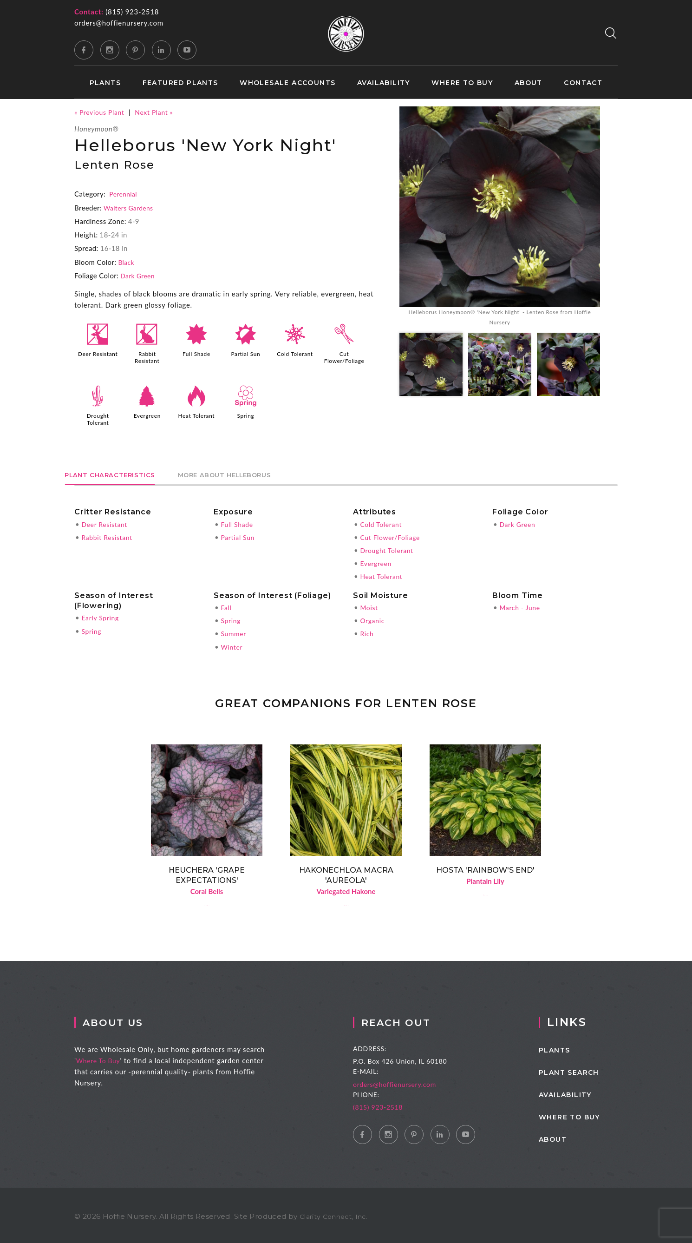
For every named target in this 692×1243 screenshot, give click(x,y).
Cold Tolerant (294, 353)
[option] (499, 217)
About (528, 83)
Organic (373, 617)
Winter (232, 643)
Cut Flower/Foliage (345, 357)
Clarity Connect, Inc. (336, 1214)
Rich (367, 630)
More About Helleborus (267, 471)
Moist (369, 604)
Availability (383, 83)
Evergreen (147, 414)
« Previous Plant (101, 112)
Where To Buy (110, 1058)
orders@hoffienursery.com (118, 23)
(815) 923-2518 (132, 11)
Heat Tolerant (196, 414)
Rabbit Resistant (147, 357)
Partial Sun (245, 353)
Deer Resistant (98, 357)
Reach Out (417, 1019)
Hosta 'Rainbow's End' (485, 866)
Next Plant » (159, 112)
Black (126, 261)
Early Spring (101, 615)
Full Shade (196, 353)
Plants (105, 83)
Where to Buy (462, 83)
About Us (128, 1019)
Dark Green (138, 275)
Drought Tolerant (98, 418)
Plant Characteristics (123, 471)
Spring (245, 414)
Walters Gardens (130, 207)
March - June (521, 604)
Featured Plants (180, 83)
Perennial (124, 194)
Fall (226, 604)
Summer (234, 630)
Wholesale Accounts (287, 83)
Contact (583, 83)
